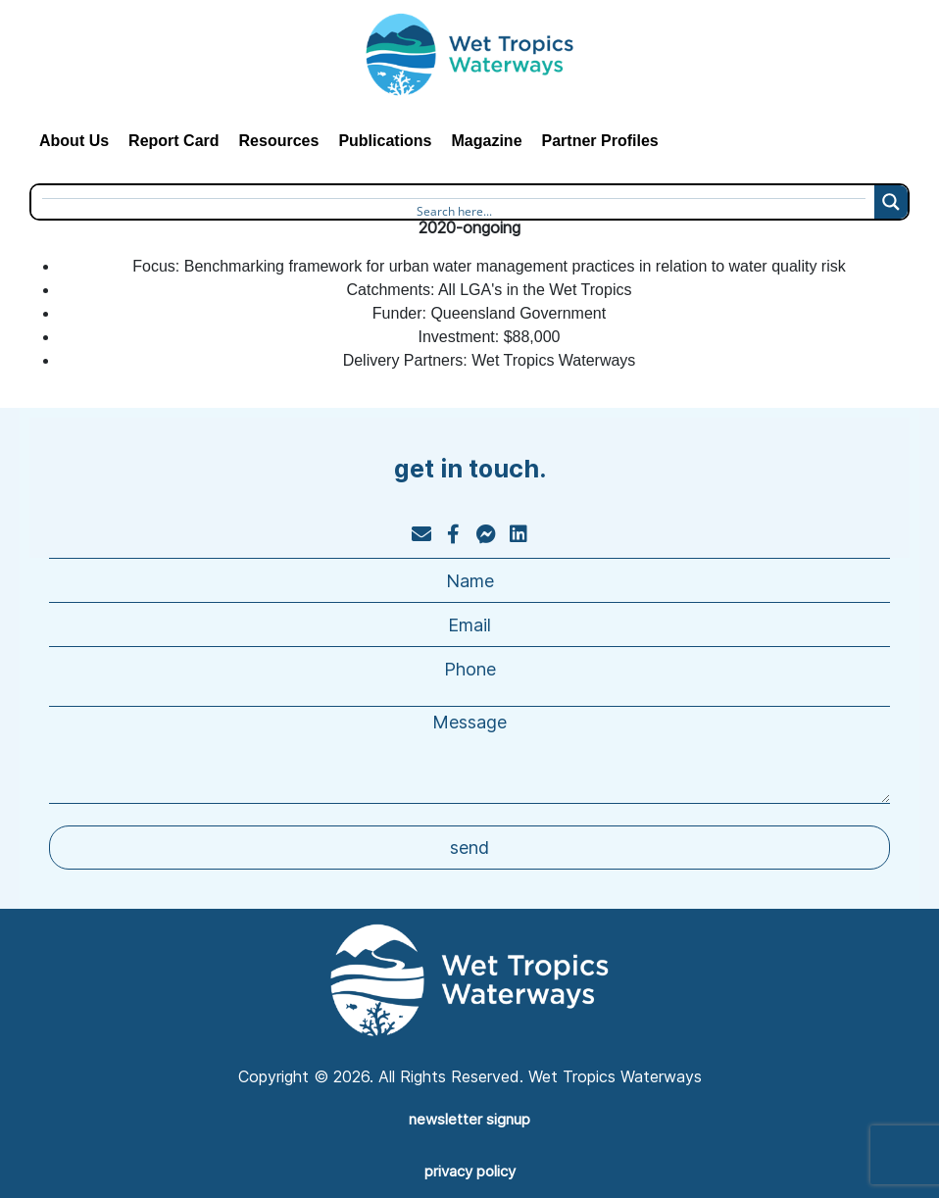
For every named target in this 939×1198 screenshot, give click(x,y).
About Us (74, 140)
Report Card (173, 140)
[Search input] (453, 207)
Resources (279, 140)
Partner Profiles (600, 140)
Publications (384, 140)
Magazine (487, 140)
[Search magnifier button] (891, 202)
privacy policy (470, 1171)
